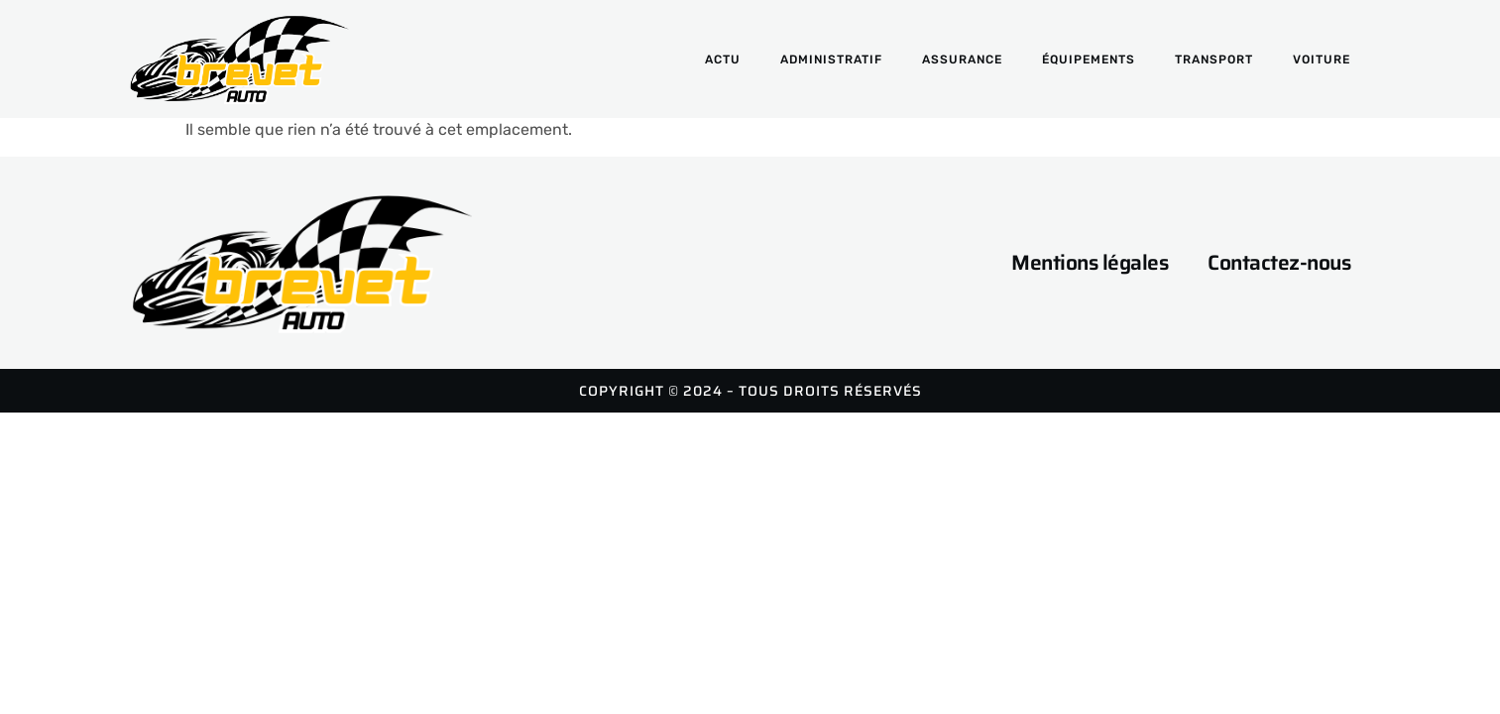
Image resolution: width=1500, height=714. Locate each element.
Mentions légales (1089, 262)
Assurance (962, 59)
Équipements (1088, 59)
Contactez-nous (1279, 262)
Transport (1214, 59)
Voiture (1321, 59)
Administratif (831, 59)
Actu (723, 59)
